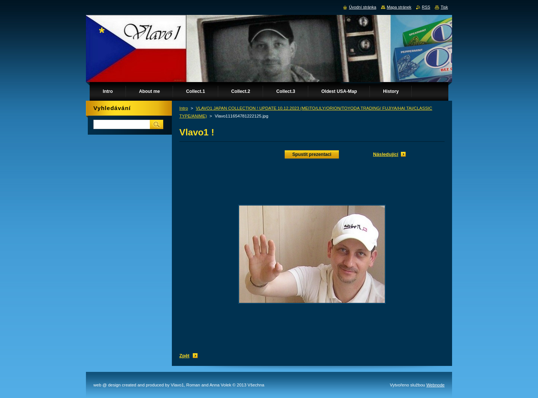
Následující (385, 154)
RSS (426, 7)
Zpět (184, 355)
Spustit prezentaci (311, 154)
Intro (183, 108)
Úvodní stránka (362, 7)
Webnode (435, 385)
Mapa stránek (399, 7)
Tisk (444, 7)
